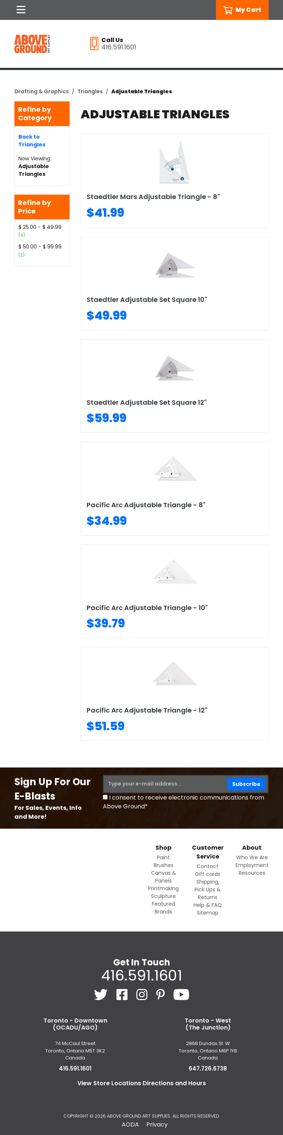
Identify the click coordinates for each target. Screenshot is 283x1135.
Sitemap (208, 912)
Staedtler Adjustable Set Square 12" (147, 402)
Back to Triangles (31, 140)
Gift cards (207, 874)
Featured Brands (163, 907)
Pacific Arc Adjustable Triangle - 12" (147, 710)
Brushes (164, 865)
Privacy (157, 1124)
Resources (252, 873)
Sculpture (163, 896)
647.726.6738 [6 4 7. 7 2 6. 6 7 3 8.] (208, 1068)
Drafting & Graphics (41, 91)
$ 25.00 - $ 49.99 (40, 227)
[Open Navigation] (21, 10)
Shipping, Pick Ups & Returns (208, 889)
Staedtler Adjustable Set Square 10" (147, 299)
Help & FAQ (207, 905)
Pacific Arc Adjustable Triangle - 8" (146, 504)
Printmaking (163, 888)
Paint (163, 857)
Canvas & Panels (163, 876)
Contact (208, 866)
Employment (252, 865)
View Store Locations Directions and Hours (141, 1083)
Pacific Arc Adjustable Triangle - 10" (147, 607)
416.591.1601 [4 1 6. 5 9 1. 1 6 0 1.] (141, 975)
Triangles (90, 91)
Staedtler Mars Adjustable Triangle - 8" (153, 196)
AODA (130, 1124)
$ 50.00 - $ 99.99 (40, 246)
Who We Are (252, 857)
